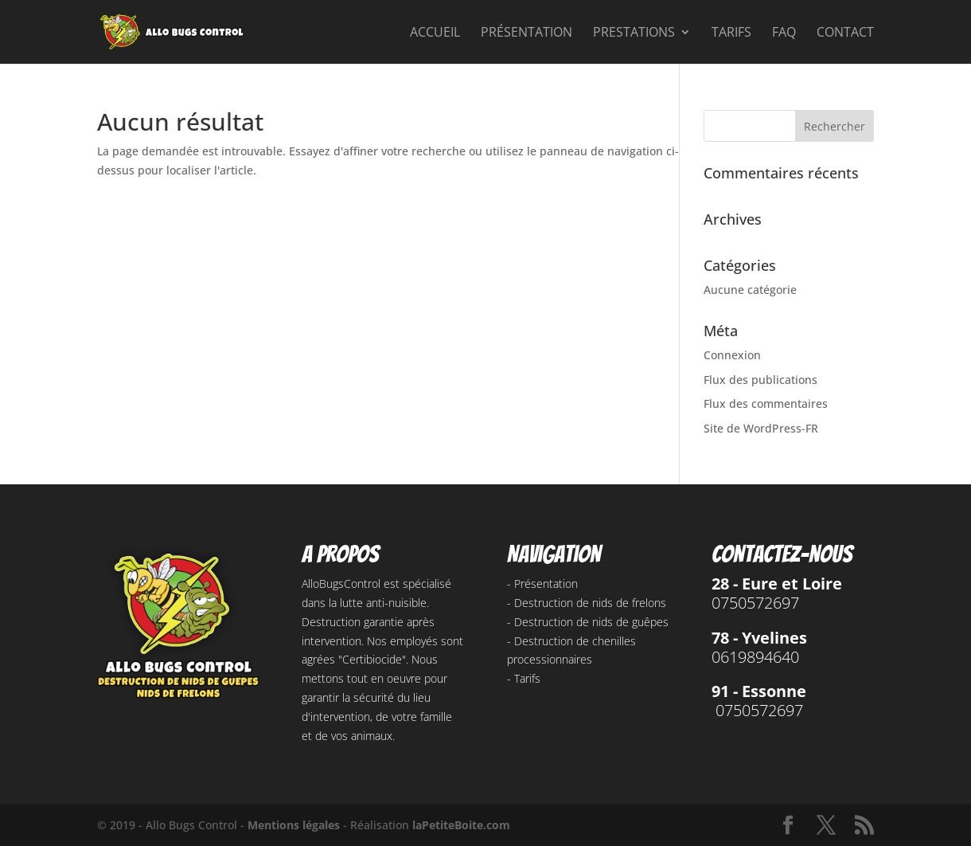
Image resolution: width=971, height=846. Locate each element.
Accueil (435, 33)
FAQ (784, 33)
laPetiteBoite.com (461, 824)
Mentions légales (294, 824)
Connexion (732, 354)
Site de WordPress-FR (761, 428)
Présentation (526, 33)
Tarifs (731, 33)
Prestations (634, 33)
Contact (845, 33)
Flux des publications (760, 379)
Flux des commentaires (766, 403)
